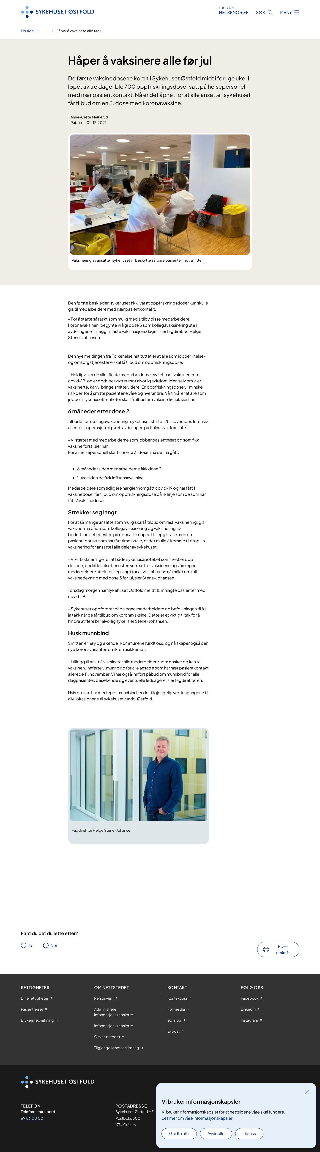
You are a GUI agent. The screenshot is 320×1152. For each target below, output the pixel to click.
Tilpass (249, 1133)
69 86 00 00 (32, 1118)
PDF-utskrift (283, 949)
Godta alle (179, 1133)
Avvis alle (216, 1133)
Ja (30, 945)
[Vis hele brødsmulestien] (44, 31)
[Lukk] (307, 1092)
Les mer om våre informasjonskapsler (197, 1118)
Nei (53, 945)
